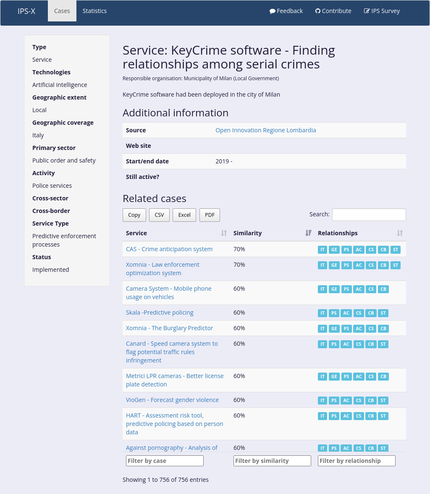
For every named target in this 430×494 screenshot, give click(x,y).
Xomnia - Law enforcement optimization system (162, 268)
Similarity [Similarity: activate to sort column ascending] (247, 233)
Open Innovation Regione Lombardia (265, 130)
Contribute (333, 11)
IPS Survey (382, 11)
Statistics (95, 11)
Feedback (286, 11)
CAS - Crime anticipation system (169, 249)
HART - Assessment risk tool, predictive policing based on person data (174, 423)
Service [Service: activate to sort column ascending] (136, 233)
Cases (62, 11)
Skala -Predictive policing (160, 312)
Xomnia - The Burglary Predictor (169, 328)
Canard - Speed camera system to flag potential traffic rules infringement (172, 351)
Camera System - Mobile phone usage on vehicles (169, 292)
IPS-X (26, 11)
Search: (357, 214)
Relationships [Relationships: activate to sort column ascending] (338, 233)
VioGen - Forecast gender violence (172, 400)
